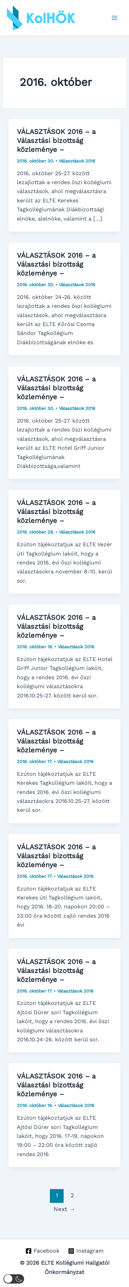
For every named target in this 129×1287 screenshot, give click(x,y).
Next (64, 1209)
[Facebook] (42, 1251)
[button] (13, 1279)
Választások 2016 (77, 161)
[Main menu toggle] (114, 17)
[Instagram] (86, 1251)
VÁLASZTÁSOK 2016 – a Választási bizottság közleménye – (56, 140)
